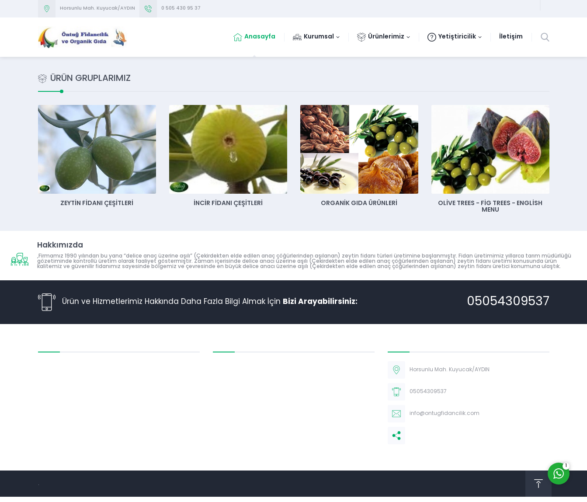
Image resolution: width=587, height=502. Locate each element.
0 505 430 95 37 (181, 8)
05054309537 (508, 302)
